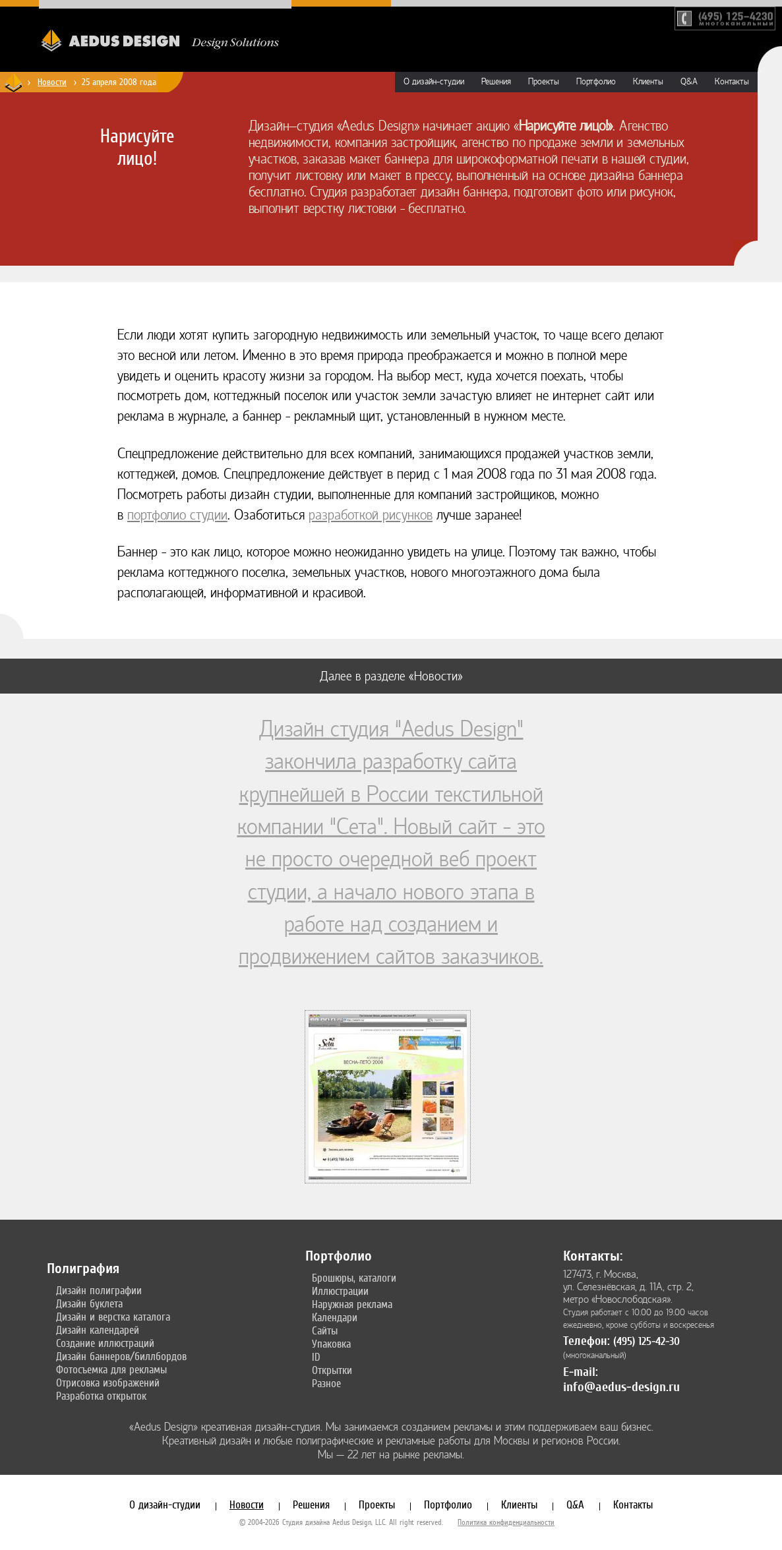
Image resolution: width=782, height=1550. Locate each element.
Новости (246, 1504)
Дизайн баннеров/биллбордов (121, 1356)
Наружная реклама (352, 1304)
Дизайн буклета (89, 1303)
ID (316, 1356)
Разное (326, 1383)
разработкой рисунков (371, 515)
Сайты (325, 1330)
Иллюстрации (340, 1290)
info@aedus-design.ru (621, 1386)
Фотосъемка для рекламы (111, 1369)
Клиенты (648, 81)
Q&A (689, 81)
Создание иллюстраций (105, 1343)
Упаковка (331, 1343)
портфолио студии (177, 515)
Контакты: (592, 1256)
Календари (334, 1317)
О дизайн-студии (434, 81)
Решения (496, 81)
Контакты (732, 81)
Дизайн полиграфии (99, 1290)
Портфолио (596, 81)
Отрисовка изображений (108, 1382)
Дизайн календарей (97, 1329)
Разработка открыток (101, 1395)
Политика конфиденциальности (506, 1522)
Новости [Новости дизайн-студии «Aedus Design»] (52, 81)
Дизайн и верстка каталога (113, 1316)
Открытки (332, 1370)
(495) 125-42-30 (646, 1341)
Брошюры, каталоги (354, 1277)
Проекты (543, 81)
